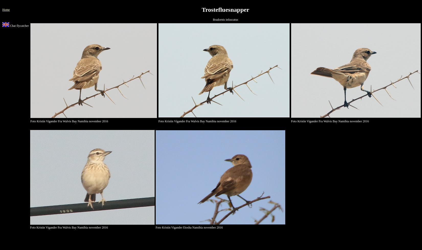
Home (6, 9)
